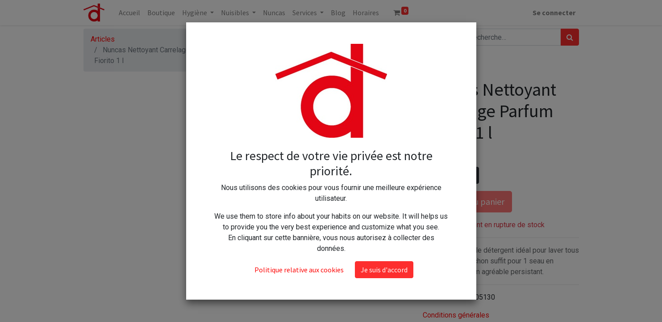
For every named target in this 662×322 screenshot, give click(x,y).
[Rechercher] (570, 37)
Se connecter (554, 12)
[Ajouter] (470, 175)
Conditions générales (456, 315)
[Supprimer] (431, 175)
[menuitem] (129, 12)
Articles (103, 39)
